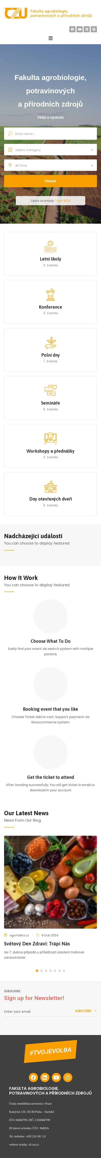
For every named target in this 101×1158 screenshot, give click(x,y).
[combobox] (50, 150)
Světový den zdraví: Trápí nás (37, 943)
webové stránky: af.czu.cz (24, 1144)
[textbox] (50, 150)
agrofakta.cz (19, 935)
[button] (50, 38)
